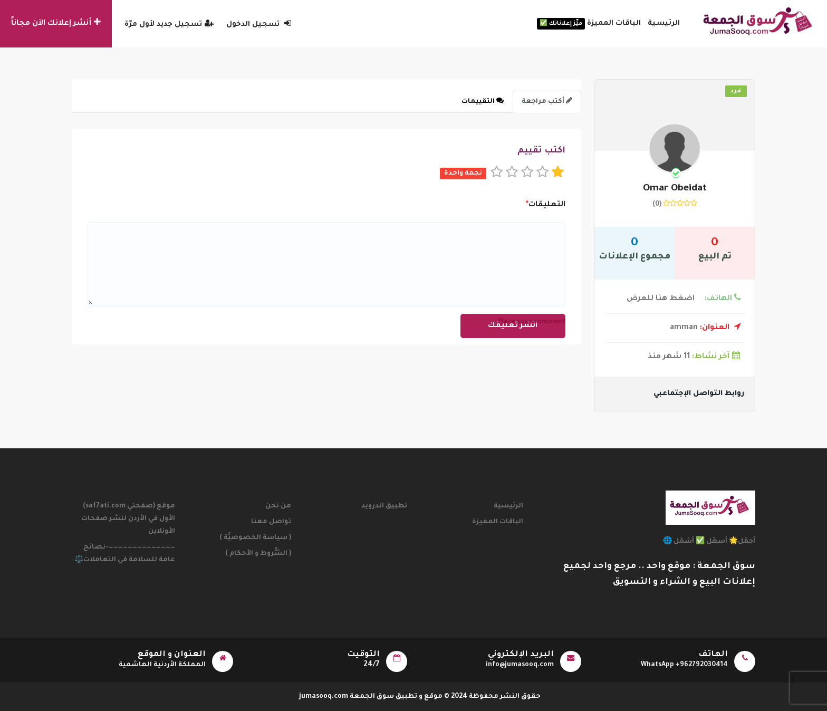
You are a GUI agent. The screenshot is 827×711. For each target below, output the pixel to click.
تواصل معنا (271, 522)
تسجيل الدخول (258, 24)
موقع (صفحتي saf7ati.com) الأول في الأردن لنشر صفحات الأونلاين (128, 519)
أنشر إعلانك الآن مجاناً (56, 22)
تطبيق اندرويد (384, 506)
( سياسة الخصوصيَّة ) (255, 538)
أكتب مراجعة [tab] (547, 101)
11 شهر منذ (696, 357)
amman (705, 328)
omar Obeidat (675, 189)
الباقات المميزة (589, 24)
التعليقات (545, 205)
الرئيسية (664, 23)
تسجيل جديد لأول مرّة (169, 24)
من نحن (278, 506)
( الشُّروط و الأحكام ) (258, 554)
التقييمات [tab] (482, 101)
